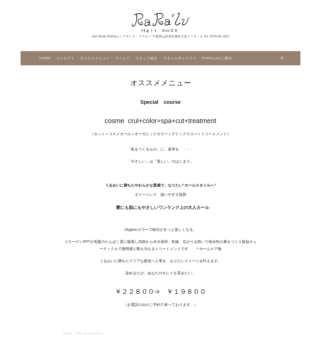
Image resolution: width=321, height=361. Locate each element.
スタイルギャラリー (179, 58)
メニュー (122, 58)
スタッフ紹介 (146, 58)
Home (45, 58)
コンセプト (65, 58)
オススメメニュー (95, 58)
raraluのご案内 (217, 58)
